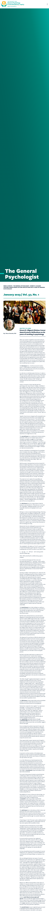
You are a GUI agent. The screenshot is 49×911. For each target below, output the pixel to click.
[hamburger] (47, 4)
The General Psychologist (21, 286)
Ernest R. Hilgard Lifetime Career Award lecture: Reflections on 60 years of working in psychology (24, 287)
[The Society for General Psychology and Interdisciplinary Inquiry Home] (12, 4)
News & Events (7, 286)
